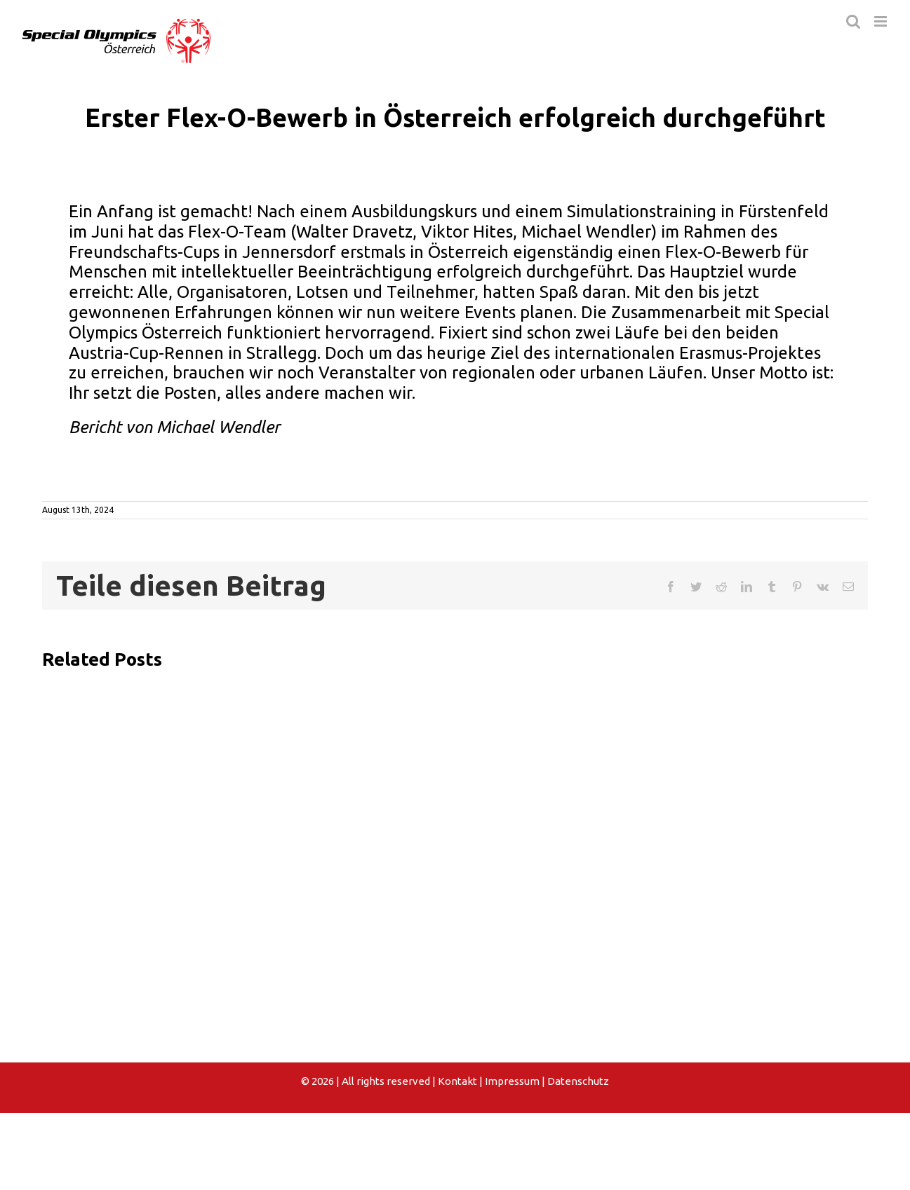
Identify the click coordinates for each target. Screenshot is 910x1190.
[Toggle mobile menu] (881, 21)
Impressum (512, 1081)
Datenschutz (578, 1081)
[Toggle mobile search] (853, 21)
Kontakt (457, 1081)
